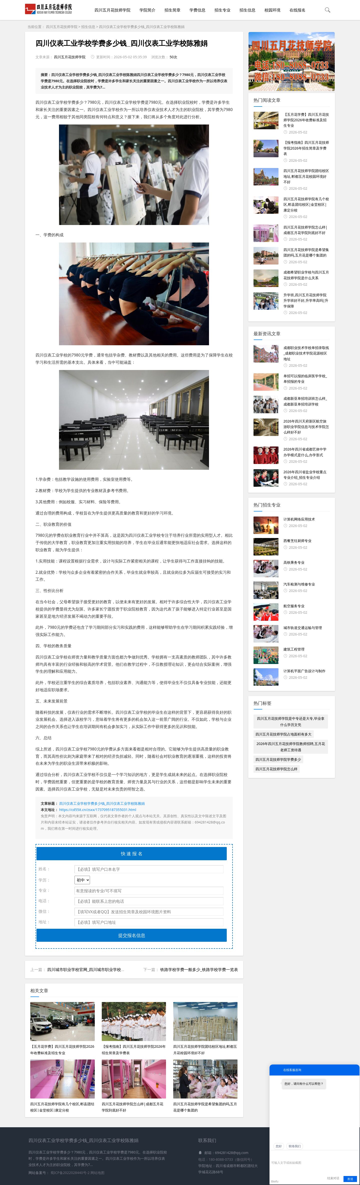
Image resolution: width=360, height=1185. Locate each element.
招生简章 (172, 10)
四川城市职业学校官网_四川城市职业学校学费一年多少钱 (98, 969)
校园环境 (272, 10)
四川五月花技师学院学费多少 (278, 759)
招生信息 (248, 10)
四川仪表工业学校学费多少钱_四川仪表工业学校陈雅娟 (141, 26)
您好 (279, 1146)
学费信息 (198, 10)
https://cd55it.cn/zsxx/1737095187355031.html (97, 809)
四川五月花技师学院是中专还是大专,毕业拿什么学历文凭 (290, 721)
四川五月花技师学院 (112, 10)
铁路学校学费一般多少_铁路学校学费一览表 (199, 969)
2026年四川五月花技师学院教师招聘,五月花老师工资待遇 (290, 746)
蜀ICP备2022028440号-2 (70, 1172)
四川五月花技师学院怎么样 (277, 768)
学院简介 (148, 10)
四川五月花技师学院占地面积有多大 (284, 734)
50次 (173, 56)
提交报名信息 (131, 935)
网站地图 (97, 1172)
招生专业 (222, 10)
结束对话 (333, 1178)
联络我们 (295, 1146)
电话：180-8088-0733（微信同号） (226, 1159)
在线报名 (298, 10)
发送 (350, 1179)
